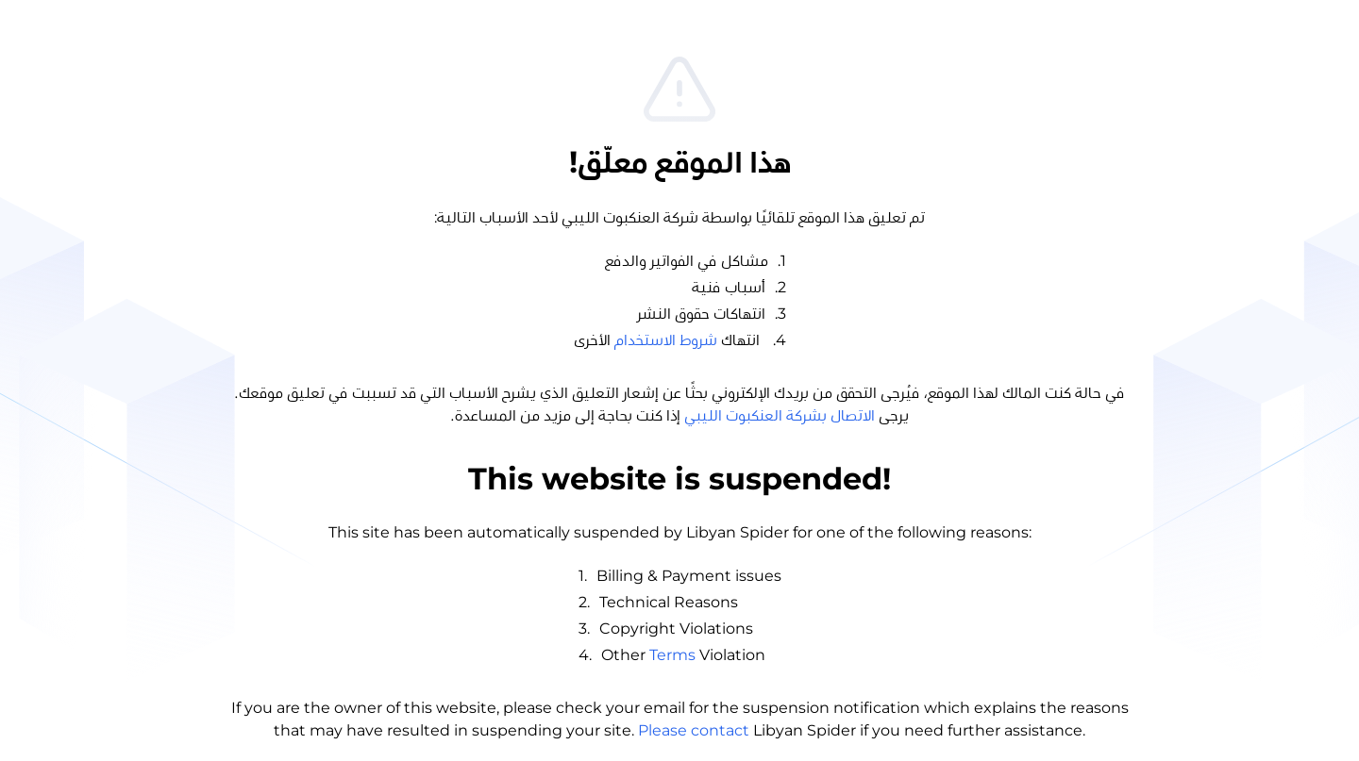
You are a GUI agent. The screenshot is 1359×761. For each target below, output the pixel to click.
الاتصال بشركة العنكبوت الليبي (779, 415)
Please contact (693, 730)
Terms (672, 655)
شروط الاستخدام (665, 340)
